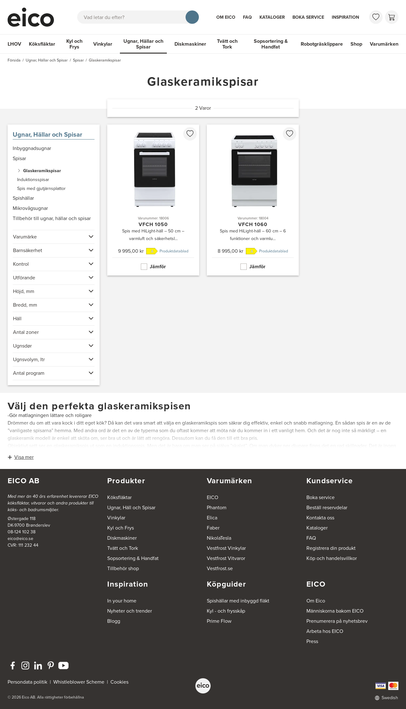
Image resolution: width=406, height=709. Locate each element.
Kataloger (272, 17)
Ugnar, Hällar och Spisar (143, 43)
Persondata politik (27, 682)
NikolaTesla (219, 538)
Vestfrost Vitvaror (226, 558)
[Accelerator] (34, 17)
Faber (213, 527)
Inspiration (345, 17)
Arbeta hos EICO (324, 631)
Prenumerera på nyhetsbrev (337, 621)
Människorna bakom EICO (334, 611)
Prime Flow (219, 621)
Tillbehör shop (123, 568)
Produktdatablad (174, 251)
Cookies (119, 682)
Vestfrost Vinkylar (226, 548)
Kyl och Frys (74, 43)
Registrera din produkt (331, 548)
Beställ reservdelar (326, 507)
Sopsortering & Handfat (271, 43)
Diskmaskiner (190, 44)
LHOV (14, 44)
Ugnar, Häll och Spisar (131, 507)
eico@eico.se (20, 538)
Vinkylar (102, 44)
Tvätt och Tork (227, 43)
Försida (14, 60)
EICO (212, 497)
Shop (356, 44)
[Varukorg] (391, 17)
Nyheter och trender (129, 611)
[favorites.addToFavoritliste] (190, 133)
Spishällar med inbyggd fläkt (238, 600)
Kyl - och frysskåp (226, 611)
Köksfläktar (42, 44)
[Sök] (192, 17)
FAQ (247, 17)
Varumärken (384, 44)
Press (312, 641)
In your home (121, 600)
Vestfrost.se (220, 568)
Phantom (216, 507)
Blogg (113, 621)
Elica (212, 517)
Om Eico (225, 17)
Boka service (308, 17)
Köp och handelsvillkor (331, 558)
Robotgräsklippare (322, 44)
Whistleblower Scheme (78, 682)
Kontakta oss (320, 517)
